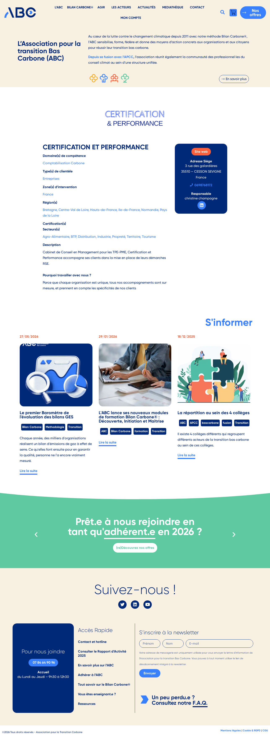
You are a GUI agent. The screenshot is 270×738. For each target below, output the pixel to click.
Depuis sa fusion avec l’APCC (110, 57)
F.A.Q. (200, 702)
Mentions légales (231, 730)
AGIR (101, 7)
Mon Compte (131, 18)
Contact (197, 7)
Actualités (147, 7)
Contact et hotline (92, 642)
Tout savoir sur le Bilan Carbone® (104, 684)
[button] (222, 12)
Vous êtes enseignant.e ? (97, 694)
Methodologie (55, 427)
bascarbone (210, 423)
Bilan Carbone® (80, 7)
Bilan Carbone (32, 427)
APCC (194, 423)
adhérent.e (129, 531)
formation (141, 431)
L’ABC (59, 7)
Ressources (86, 704)
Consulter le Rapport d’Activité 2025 (102, 653)
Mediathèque (172, 7)
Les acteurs (121, 7)
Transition (75, 427)
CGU (265, 730)
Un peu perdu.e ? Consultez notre (173, 700)
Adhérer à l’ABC (90, 675)
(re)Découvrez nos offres (135, 547)
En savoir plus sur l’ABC (96, 665)
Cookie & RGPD (252, 730)
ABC (104, 431)
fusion (227, 423)
